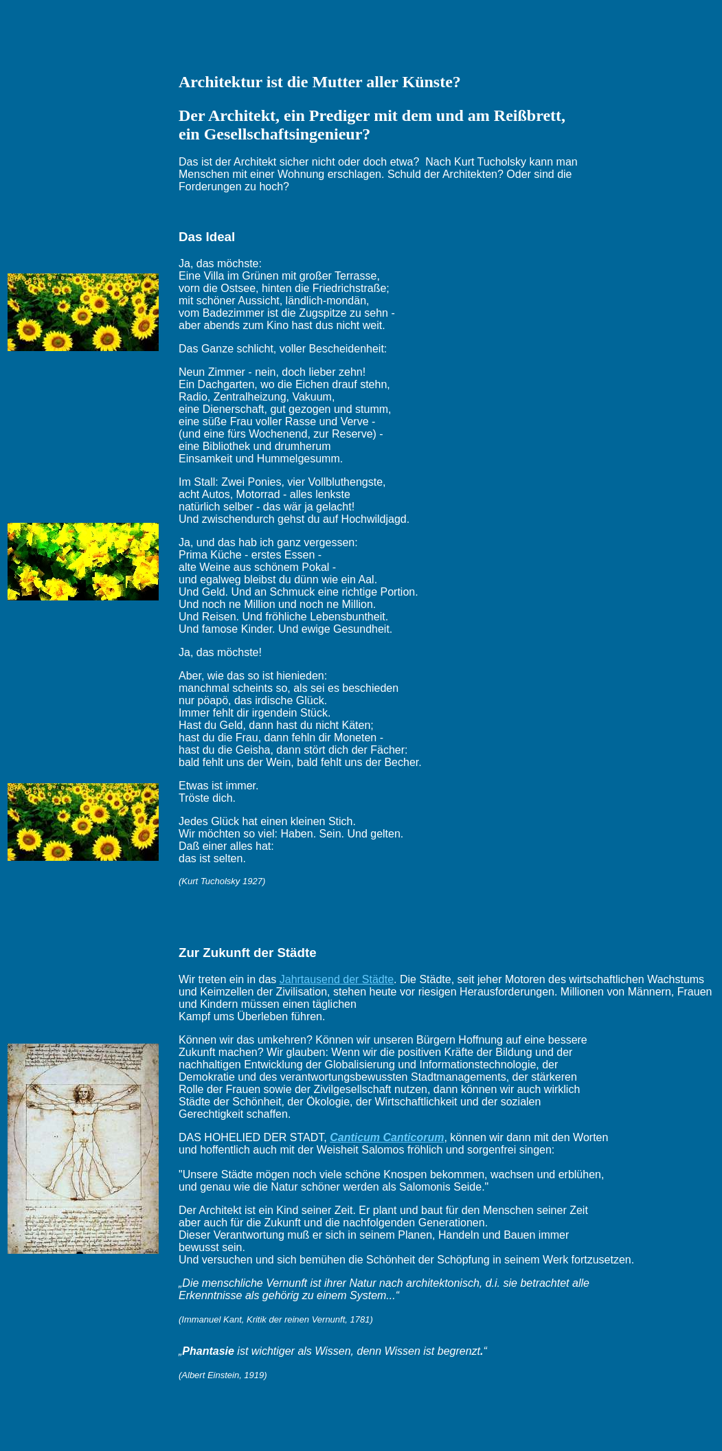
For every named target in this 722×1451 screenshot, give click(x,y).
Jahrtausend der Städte (337, 979)
